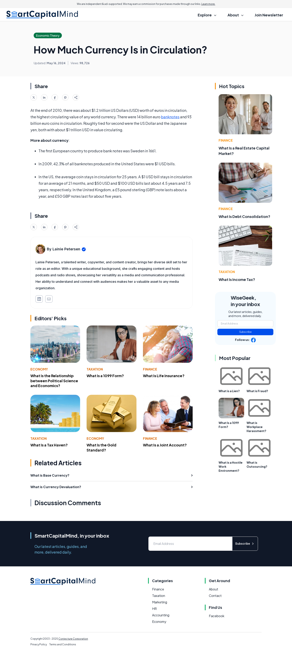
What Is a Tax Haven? (49, 445)
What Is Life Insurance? (164, 375)
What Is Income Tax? (237, 279)
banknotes (170, 116)
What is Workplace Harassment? (256, 427)
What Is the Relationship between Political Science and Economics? (54, 380)
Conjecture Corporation (73, 638)
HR (154, 608)
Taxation (95, 369)
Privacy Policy (38, 644)
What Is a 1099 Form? (105, 375)
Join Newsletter (269, 15)
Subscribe (245, 331)
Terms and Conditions (62, 644)
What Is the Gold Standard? (101, 447)
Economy (39, 369)
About (213, 589)
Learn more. (208, 3)
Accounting (160, 615)
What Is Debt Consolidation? (244, 216)
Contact (215, 595)
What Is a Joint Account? (165, 445)
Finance (150, 369)
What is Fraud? (257, 391)
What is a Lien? (229, 391)
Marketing (159, 602)
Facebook (216, 616)
